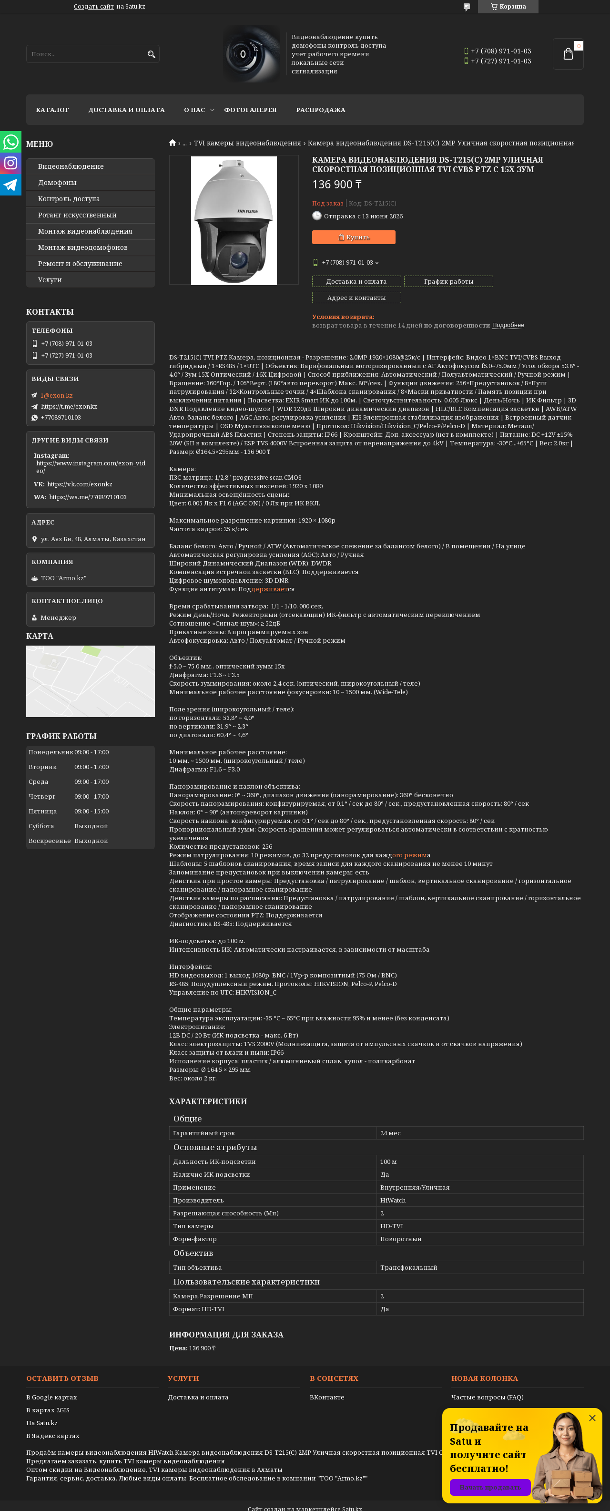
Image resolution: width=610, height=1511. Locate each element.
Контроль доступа (69, 199)
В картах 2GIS (48, 1393)
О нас (194, 109)
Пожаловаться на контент (329, 1502)
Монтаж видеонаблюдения (85, 231)
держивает (269, 572)
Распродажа (321, 109)
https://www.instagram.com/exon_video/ (90, 466)
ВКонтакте (327, 1381)
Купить (358, 237)
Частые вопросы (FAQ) (487, 1381)
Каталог (52, 109)
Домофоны (57, 182)
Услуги (50, 280)
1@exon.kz (57, 395)
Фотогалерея (250, 109)
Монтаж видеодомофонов (83, 247)
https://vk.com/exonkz (79, 484)
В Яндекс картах (53, 1419)
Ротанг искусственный (77, 215)
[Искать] (151, 54)
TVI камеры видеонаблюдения (247, 143)
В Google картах (51, 1381)
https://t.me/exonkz (69, 406)
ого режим (409, 838)
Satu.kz (352, 1493)
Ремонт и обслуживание (80, 263)
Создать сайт (94, 6)
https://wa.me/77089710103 (88, 497)
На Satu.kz (42, 1406)
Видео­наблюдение (71, 166)
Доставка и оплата (126, 109)
